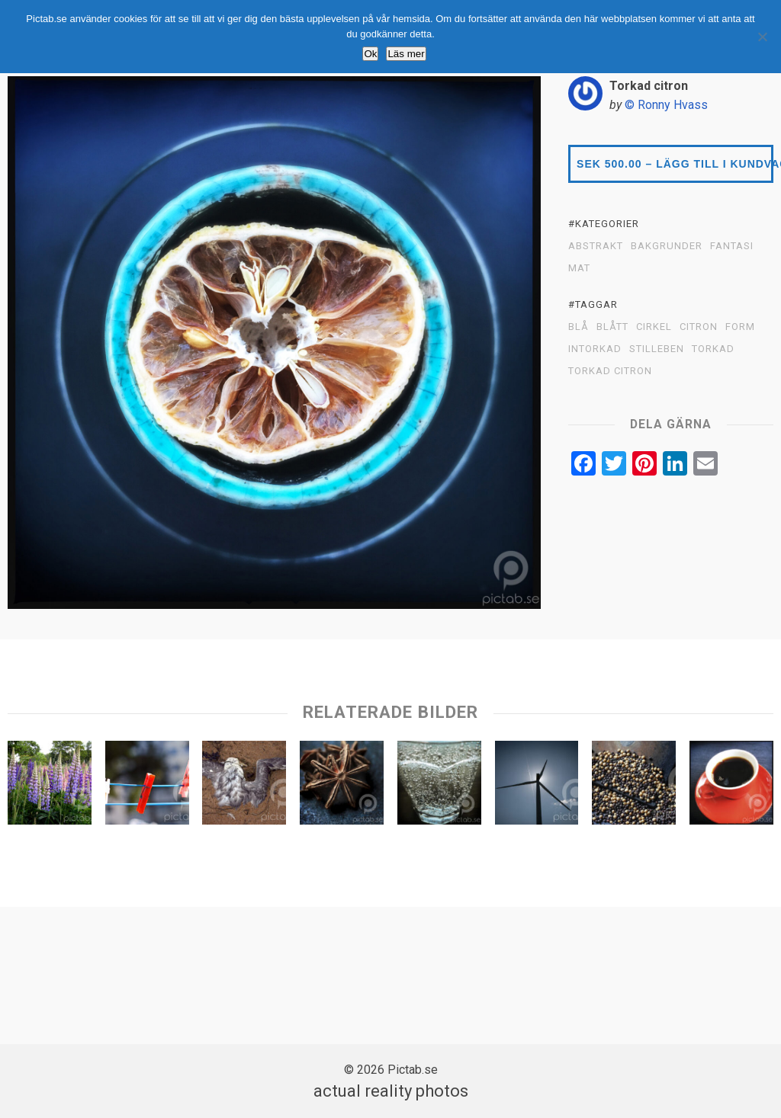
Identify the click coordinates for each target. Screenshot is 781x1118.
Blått (612, 327)
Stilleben (656, 349)
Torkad (713, 349)
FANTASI (732, 246)
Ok (370, 53)
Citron (699, 327)
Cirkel (654, 327)
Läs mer (405, 53)
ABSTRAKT (595, 246)
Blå (578, 327)
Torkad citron (610, 371)
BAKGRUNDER (666, 246)
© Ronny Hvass (666, 105)
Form (740, 327)
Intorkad (595, 349)
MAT (579, 268)
